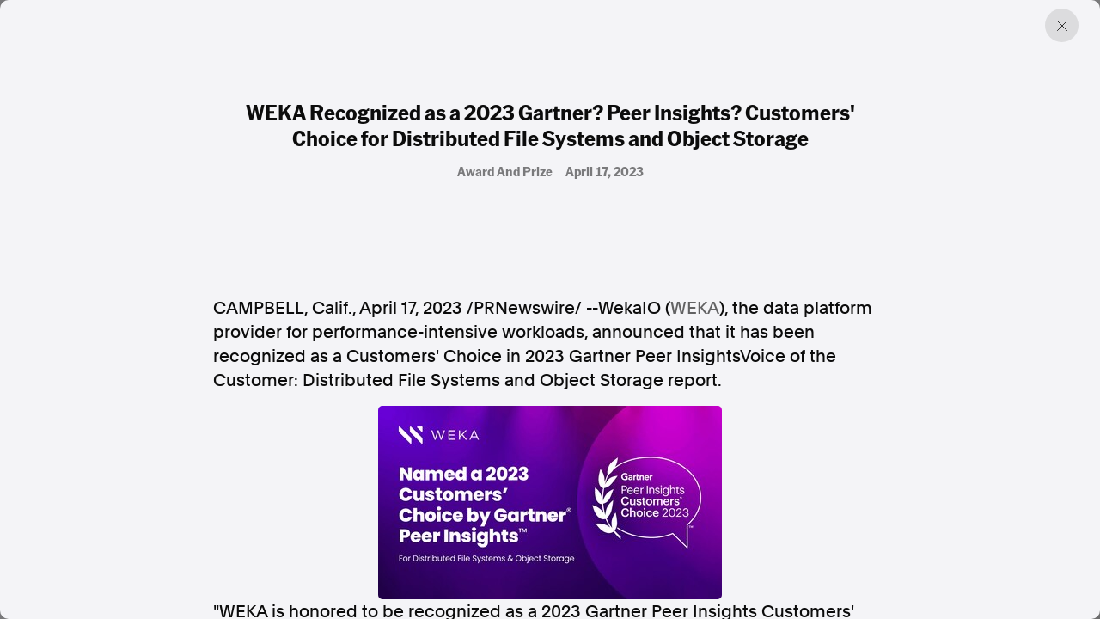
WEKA (694, 307)
